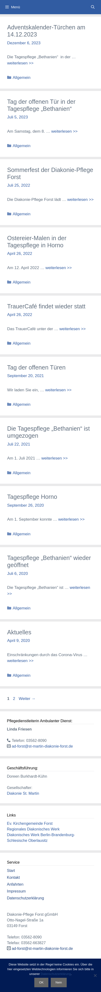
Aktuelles (19, 632)
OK (41, 982)
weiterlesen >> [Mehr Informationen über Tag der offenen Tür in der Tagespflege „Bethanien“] (64, 131)
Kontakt (13, 877)
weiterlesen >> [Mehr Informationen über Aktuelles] (20, 660)
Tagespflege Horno (32, 496)
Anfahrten (15, 884)
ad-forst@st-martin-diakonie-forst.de (42, 746)
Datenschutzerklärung (25, 898)
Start (11, 871)
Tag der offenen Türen (36, 367)
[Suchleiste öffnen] (93, 7)
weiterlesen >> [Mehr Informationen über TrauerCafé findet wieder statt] (72, 329)
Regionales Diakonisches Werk (33, 829)
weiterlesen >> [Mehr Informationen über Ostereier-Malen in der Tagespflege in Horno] (58, 268)
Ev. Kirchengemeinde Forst (30, 823)
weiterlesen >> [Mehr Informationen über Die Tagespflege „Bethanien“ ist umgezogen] (54, 458)
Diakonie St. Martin (23, 793)
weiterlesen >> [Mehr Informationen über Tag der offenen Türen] (58, 390)
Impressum (16, 891)
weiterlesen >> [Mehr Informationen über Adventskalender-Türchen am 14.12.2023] (20, 63)
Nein (59, 982)
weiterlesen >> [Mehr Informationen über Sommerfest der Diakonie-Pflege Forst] (80, 199)
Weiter (27, 698)
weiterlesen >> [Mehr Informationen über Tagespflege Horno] (71, 519)
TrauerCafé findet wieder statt (46, 306)
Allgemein (21, 77)
